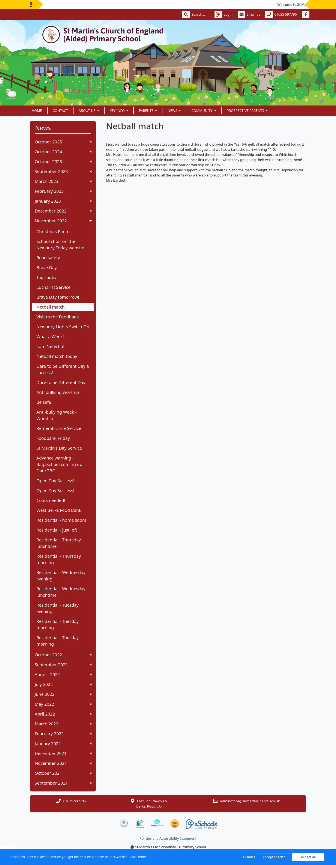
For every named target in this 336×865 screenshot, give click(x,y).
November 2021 (63, 763)
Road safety (48, 258)
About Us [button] (87, 110)
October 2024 (63, 152)
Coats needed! (50, 500)
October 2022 (63, 655)
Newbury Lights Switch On (62, 327)
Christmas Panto (53, 231)
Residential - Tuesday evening (57, 608)
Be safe (43, 402)
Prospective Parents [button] (246, 110)
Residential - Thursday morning (58, 559)
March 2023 (63, 181)
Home (37, 110)
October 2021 (63, 773)
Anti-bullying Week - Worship (56, 415)
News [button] (173, 110)
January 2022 (63, 743)
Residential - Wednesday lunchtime (61, 592)
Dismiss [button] (249, 857)
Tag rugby (46, 277)
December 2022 (63, 211)
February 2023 (63, 191)
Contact (60, 110)
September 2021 (63, 783)
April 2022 (63, 714)
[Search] (200, 14)
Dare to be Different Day (60, 382)
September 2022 (63, 665)
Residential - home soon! (61, 520)
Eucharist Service (53, 287)
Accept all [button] (308, 857)
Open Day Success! (55, 481)
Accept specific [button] (273, 857)
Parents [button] (146, 110)
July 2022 (63, 684)
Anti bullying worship (57, 392)
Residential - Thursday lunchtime (58, 543)
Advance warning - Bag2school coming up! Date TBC (60, 464)
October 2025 (63, 142)
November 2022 (64, 221)
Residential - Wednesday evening (61, 576)
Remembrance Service (58, 428)
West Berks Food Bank (58, 510)
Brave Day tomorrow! (57, 297)
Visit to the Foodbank (57, 317)
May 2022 (63, 704)
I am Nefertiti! (50, 346)
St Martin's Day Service (59, 448)
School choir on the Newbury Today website (60, 244)
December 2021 (63, 753)
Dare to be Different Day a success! (62, 369)
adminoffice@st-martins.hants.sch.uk (250, 801)
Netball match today (56, 356)
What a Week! (50, 336)
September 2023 (63, 171)
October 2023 (63, 161)
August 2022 (63, 674)
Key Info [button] (118, 110)
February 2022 (63, 734)
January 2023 (63, 201)
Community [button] (202, 110)
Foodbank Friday (53, 438)
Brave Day (46, 267)
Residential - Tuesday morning (57, 624)
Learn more (137, 857)
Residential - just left (56, 530)
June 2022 (63, 694)
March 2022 (63, 724)
